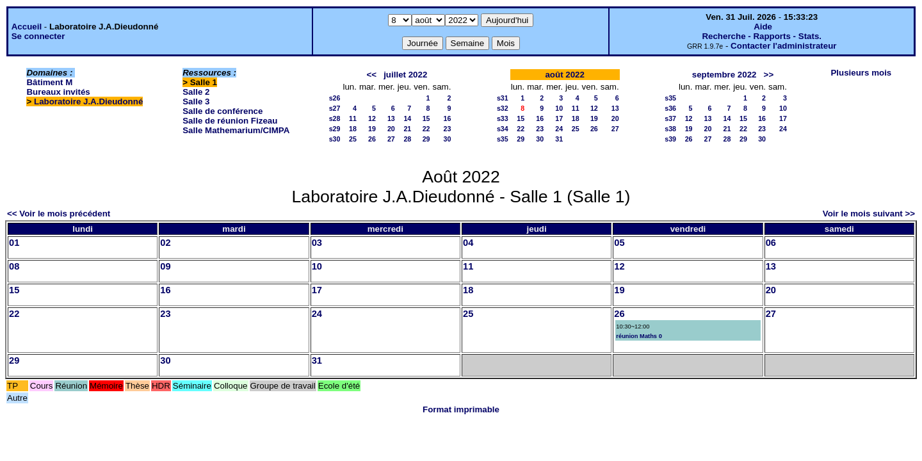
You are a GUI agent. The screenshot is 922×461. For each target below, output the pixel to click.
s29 (335, 129)
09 (165, 266)
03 (317, 243)
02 (165, 243)
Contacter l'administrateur (783, 46)
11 (353, 118)
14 (407, 118)
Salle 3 (195, 101)
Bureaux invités (58, 92)
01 (14, 243)
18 (353, 129)
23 (447, 129)
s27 (335, 108)
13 (391, 118)
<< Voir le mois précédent (58, 213)
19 (372, 129)
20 (391, 129)
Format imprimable (461, 409)
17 (559, 118)
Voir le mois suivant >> (869, 213)
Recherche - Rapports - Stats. (761, 36)
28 (407, 139)
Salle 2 (195, 92)
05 (619, 243)
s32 (502, 108)
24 (559, 129)
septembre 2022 (724, 74)
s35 (502, 139)
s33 (502, 118)
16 (447, 118)
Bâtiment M (49, 82)
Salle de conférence (222, 111)
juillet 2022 (405, 74)
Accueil (27, 26)
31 (559, 139)
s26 (335, 98)
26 (372, 139)
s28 (335, 118)
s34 (502, 129)
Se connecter (38, 36)
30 (447, 139)
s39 (670, 139)
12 (372, 118)
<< (371, 74)
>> (769, 74)
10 (559, 108)
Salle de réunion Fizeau (229, 120)
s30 (335, 139)
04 (468, 243)
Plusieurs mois (860, 72)
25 (353, 139)
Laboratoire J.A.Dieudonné (88, 101)
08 (14, 266)
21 (407, 129)
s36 (670, 108)
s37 (670, 118)
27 (391, 139)
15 (426, 118)
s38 (670, 129)
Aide (763, 26)
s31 (502, 98)
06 (771, 243)
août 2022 (565, 74)
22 (426, 129)
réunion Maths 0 (639, 336)
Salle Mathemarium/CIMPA (235, 130)
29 (426, 139)
